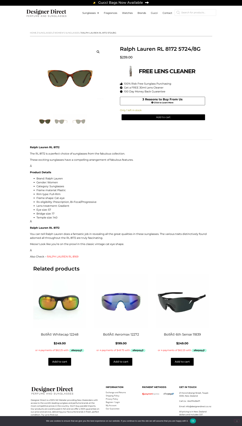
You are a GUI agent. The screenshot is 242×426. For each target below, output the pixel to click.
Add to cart (163, 117)
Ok (193, 421)
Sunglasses (90, 13)
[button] (98, 52)
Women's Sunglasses (66, 33)
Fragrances (110, 12)
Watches (127, 12)
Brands (142, 12)
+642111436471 (193, 401)
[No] (237, 420)
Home (33, 33)
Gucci (154, 12)
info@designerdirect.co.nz (198, 406)
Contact (167, 12)
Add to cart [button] (59, 361)
